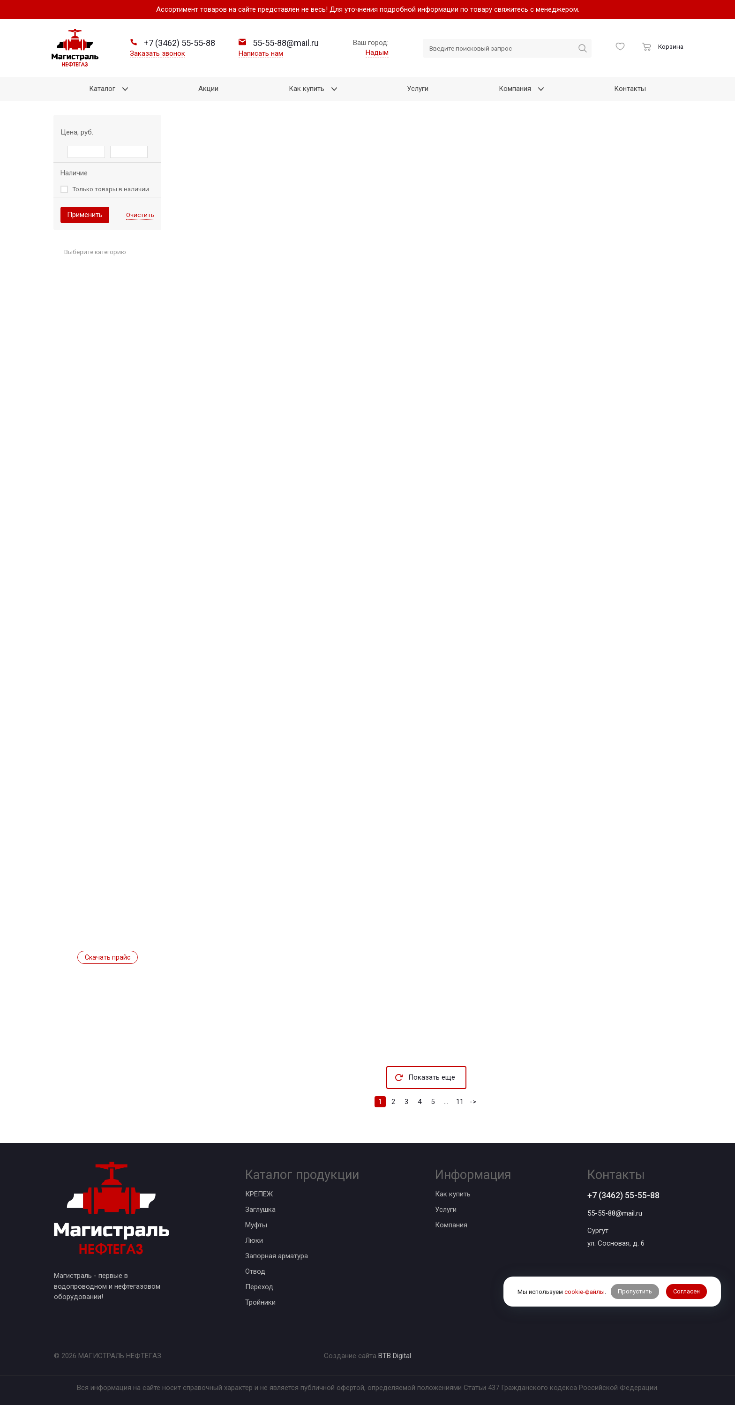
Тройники (260, 1302)
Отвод (255, 1271)
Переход (259, 1287)
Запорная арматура (276, 1256)
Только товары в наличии (110, 189)
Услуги (446, 1209)
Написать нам (261, 53)
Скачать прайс (107, 957)
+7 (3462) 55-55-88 (623, 1195)
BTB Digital (394, 1356)
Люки (254, 1240)
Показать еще (431, 1077)
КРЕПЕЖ (259, 1194)
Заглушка (260, 1209)
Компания (451, 1225)
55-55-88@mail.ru (614, 1213)
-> (473, 1101)
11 (460, 1101)
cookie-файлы (584, 1291)
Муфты (256, 1225)
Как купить (453, 1194)
